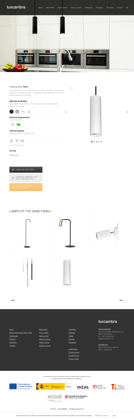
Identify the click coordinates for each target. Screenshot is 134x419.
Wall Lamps (43, 330)
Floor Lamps (43, 333)
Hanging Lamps (44, 339)
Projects (12, 339)
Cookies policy (74, 352)
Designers (13, 342)
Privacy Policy (74, 359)
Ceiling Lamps (44, 342)
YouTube (72, 339)
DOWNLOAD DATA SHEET (23, 170)
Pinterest (72, 333)
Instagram (72, 330)
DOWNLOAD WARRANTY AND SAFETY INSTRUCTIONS (24, 178)
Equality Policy (74, 356)
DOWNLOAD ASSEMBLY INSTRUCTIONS (22, 187)
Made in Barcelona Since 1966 (20, 333)
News (11, 330)
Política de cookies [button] (101, 415)
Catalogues (13, 336)
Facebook (72, 342)
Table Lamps (43, 336)
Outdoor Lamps (45, 346)
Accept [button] (114, 415)
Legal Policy (73, 349)
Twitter (71, 336)
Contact (12, 346)
